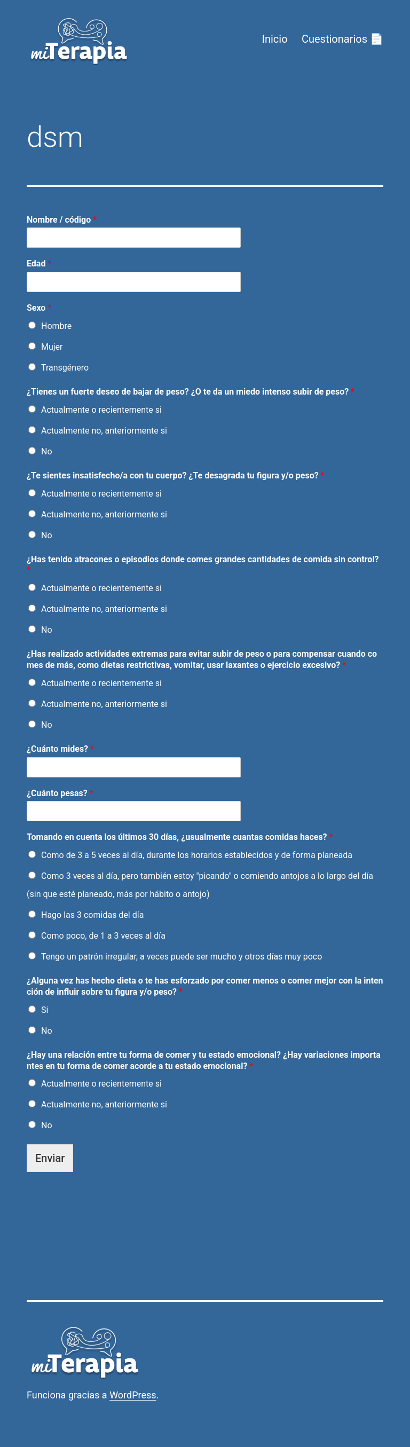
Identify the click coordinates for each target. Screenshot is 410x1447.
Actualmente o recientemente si (101, 410)
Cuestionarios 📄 (342, 39)
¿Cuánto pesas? (60, 793)
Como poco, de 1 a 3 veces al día (103, 936)
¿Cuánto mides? (60, 749)
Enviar (50, 1158)
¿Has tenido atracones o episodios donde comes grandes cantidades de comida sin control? (203, 565)
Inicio (274, 39)
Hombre (56, 326)
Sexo (39, 308)
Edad (39, 263)
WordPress (132, 1395)
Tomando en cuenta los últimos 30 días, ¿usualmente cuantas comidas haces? (180, 837)
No (46, 451)
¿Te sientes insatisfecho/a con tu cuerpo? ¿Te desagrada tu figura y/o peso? (176, 475)
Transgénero (65, 368)
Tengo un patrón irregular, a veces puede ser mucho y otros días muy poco (181, 956)
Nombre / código (62, 220)
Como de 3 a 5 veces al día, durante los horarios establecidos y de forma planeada (196, 855)
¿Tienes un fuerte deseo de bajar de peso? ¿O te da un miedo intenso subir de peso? (190, 392)
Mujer (52, 347)
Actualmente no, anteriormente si (104, 431)
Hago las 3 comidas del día (92, 915)
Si (44, 1010)
